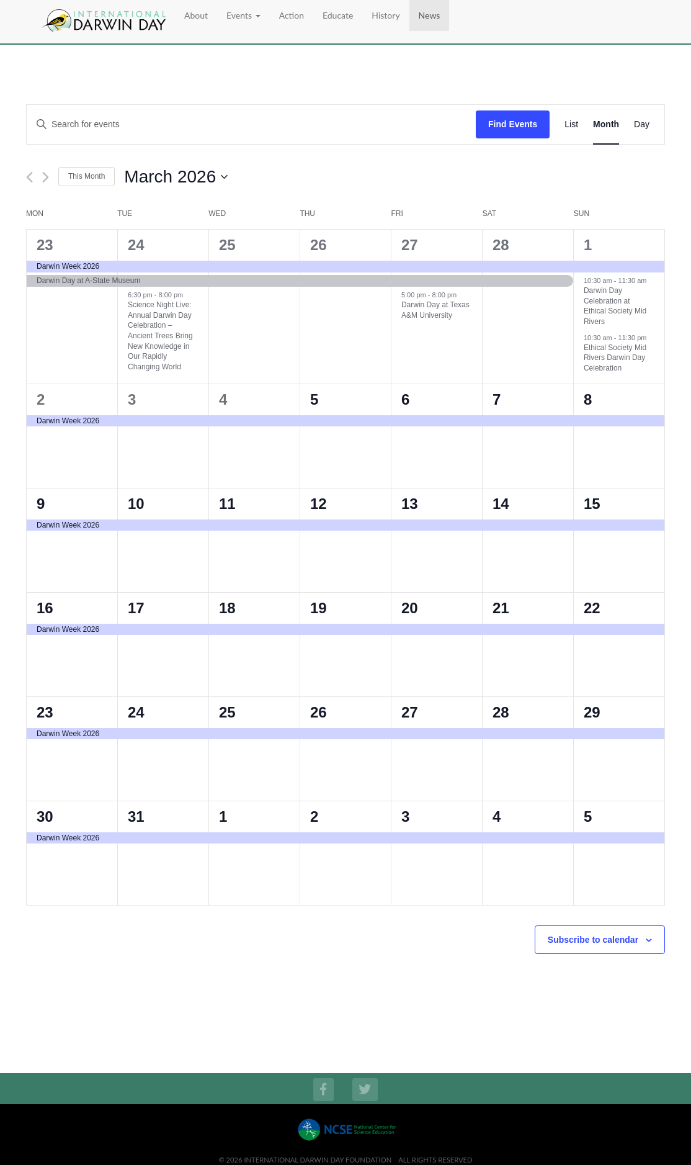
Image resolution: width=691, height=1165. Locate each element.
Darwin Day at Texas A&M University (435, 310)
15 (592, 503)
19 (318, 608)
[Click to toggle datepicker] (176, 176)
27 (409, 244)
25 (227, 244)
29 (592, 712)
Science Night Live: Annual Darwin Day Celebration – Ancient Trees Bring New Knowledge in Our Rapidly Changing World (160, 335)
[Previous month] (29, 177)
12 (318, 503)
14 (501, 503)
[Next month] (45, 177)
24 (136, 244)
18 (227, 608)
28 (501, 244)
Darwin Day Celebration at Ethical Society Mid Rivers (615, 306)
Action (291, 15)
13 (409, 503)
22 (592, 608)
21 (501, 608)
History (385, 15)
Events (243, 15)
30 (45, 816)
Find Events (512, 124)
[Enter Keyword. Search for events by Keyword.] (251, 124)
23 (45, 244)
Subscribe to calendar (593, 940)
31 (136, 816)
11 (227, 503)
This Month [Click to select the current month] (86, 176)
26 (318, 244)
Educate (338, 15)
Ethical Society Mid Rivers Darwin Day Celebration (615, 357)
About (196, 15)
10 (136, 503)
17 (136, 608)
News (429, 15)
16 (45, 608)
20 (409, 608)
